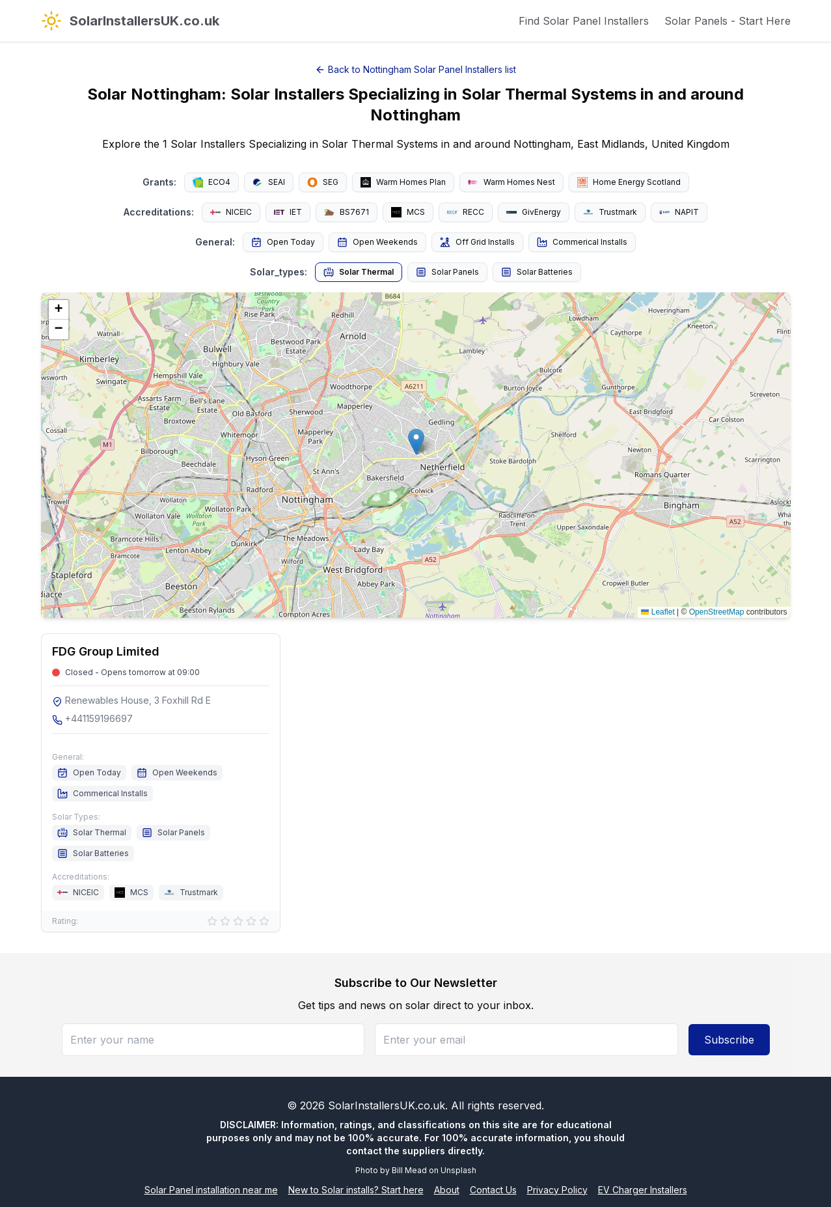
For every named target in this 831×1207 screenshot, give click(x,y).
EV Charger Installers (642, 1189)
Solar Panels (447, 272)
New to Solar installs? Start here (356, 1189)
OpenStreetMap (716, 612)
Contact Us (493, 1189)
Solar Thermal (358, 272)
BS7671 (346, 212)
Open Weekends (377, 242)
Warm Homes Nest (511, 182)
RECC (465, 212)
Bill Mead (409, 1170)
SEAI (268, 182)
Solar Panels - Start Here (727, 20)
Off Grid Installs (477, 242)
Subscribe (729, 1039)
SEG (322, 182)
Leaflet (657, 612)
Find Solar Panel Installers (584, 20)
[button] (416, 441)
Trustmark (610, 212)
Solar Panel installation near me (211, 1189)
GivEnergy (533, 212)
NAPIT (679, 212)
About (446, 1189)
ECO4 (211, 182)
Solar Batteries (537, 272)
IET (288, 212)
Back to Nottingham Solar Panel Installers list (415, 69)
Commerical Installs (582, 242)
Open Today (283, 242)
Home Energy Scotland (629, 182)
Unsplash (458, 1170)
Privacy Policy (557, 1189)
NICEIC (231, 212)
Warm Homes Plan (403, 182)
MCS (408, 212)
